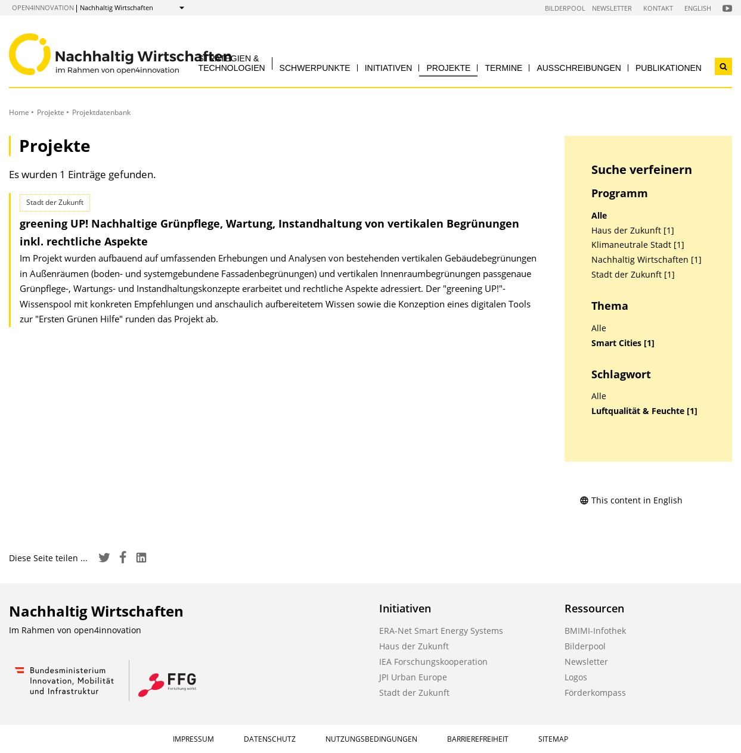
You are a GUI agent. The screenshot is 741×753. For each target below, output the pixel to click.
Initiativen (389, 68)
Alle (599, 215)
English (697, 8)
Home (19, 112)
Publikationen (668, 68)
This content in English (631, 500)
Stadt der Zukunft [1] (633, 274)
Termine (503, 68)
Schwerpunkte (315, 68)
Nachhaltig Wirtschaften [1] (646, 259)
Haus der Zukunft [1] (632, 230)
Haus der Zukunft (414, 646)
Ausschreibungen (579, 68)
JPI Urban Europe (413, 677)
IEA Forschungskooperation (433, 661)
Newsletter (612, 8)
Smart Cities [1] (623, 343)
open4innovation (43, 7)
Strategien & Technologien (232, 63)
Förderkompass (595, 692)
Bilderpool (565, 8)
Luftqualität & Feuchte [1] (644, 411)
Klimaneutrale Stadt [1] (637, 244)
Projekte (448, 68)
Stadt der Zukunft (414, 692)
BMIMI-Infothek (595, 630)
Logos (576, 677)
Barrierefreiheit (478, 739)
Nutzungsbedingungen (371, 739)
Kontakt (658, 8)
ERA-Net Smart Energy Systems (441, 630)
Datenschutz (270, 739)
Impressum (193, 739)
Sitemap (553, 739)
